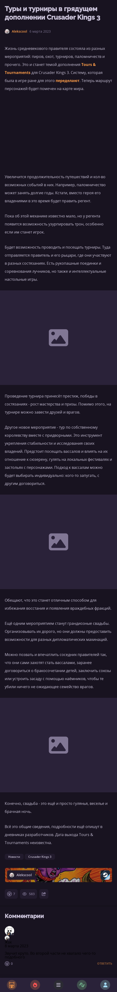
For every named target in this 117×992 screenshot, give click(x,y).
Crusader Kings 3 (39, 857)
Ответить (104, 963)
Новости (14, 857)
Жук (8, 942)
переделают (67, 80)
